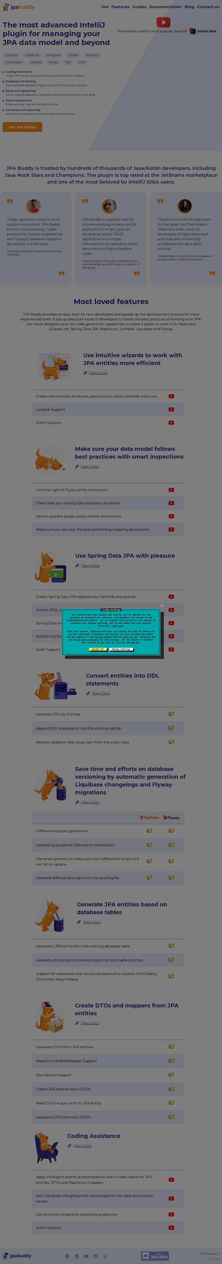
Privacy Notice (103, 637)
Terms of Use (130, 637)
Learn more (118, 626)
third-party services (86, 639)
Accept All (98, 649)
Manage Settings (121, 649)
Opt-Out (135, 642)
